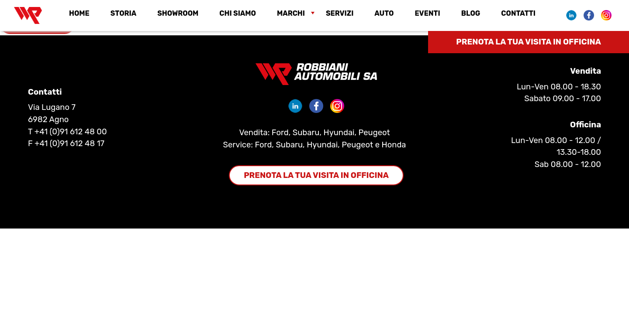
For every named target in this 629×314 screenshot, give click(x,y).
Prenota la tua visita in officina (528, 42)
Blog (470, 13)
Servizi (339, 13)
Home (79, 13)
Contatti (518, 13)
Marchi (291, 13)
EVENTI (427, 13)
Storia (123, 13)
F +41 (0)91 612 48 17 (66, 143)
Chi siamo (237, 13)
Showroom (177, 13)
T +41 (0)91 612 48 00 (67, 132)
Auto (384, 13)
